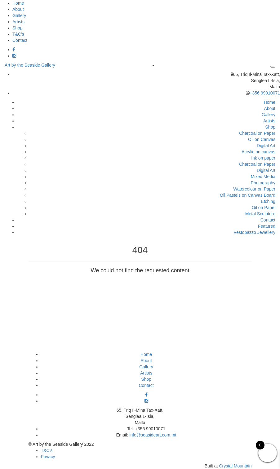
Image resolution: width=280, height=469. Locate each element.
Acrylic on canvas (258, 151)
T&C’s (18, 34)
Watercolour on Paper (254, 188)
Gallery (19, 15)
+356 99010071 (265, 92)
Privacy (48, 456)
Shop (17, 27)
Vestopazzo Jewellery (254, 232)
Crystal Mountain (235, 465)
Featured (266, 226)
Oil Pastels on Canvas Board (247, 195)
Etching (268, 201)
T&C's (47, 450)
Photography (263, 182)
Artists (18, 21)
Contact (19, 40)
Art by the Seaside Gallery (30, 65)
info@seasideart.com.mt (152, 434)
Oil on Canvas (261, 139)
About (18, 9)
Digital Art (266, 145)
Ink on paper (263, 158)
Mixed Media (263, 176)
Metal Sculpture (260, 213)
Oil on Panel (263, 207)
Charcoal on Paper (257, 133)
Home (18, 3)
